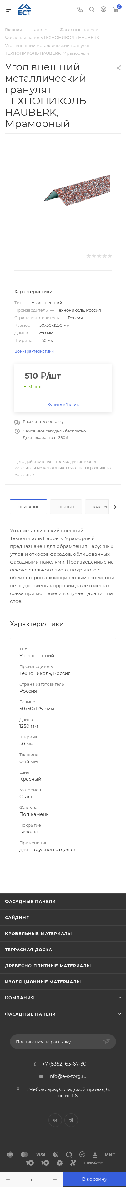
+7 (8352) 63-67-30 (64, 1064)
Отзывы (66, 507)
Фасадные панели (30, 901)
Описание (28, 507)
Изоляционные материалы (43, 981)
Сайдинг (17, 917)
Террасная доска (28, 949)
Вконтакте (55, 1120)
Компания (19, 997)
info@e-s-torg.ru (67, 1076)
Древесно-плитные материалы (48, 965)
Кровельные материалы (38, 933)
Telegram (71, 1120)
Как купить (104, 507)
